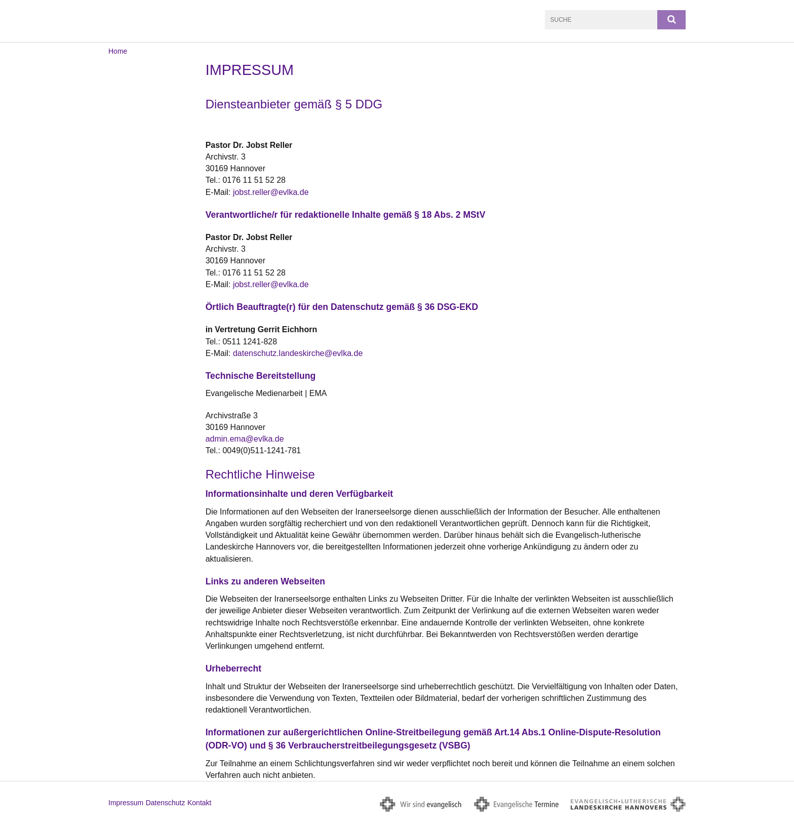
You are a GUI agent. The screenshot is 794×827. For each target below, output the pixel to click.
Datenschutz (165, 803)
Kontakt (199, 803)
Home (117, 51)
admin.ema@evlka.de (245, 439)
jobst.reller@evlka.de (271, 192)
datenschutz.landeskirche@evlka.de (298, 353)
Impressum (125, 803)
